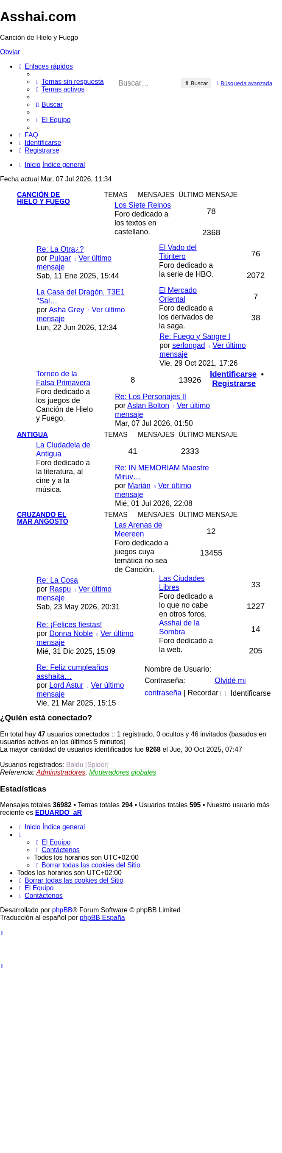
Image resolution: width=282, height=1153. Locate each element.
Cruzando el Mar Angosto (42, 518)
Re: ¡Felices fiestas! (69, 624)
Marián (139, 485)
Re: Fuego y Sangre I (194, 336)
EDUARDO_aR (58, 812)
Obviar (10, 52)
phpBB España (102, 917)
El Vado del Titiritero (178, 252)
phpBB (62, 910)
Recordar (206, 693)
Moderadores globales (122, 772)
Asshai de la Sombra (179, 627)
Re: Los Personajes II (150, 396)
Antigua (32, 434)
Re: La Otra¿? (60, 249)
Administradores (61, 772)
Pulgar (60, 258)
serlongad (188, 345)
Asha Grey (66, 310)
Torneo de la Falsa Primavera (63, 378)
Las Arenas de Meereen (138, 529)
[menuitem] (69, 81)
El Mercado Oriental (178, 294)
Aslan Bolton (148, 405)
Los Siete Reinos (142, 205)
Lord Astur (66, 685)
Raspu (60, 589)
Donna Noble (71, 633)
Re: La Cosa (57, 580)
